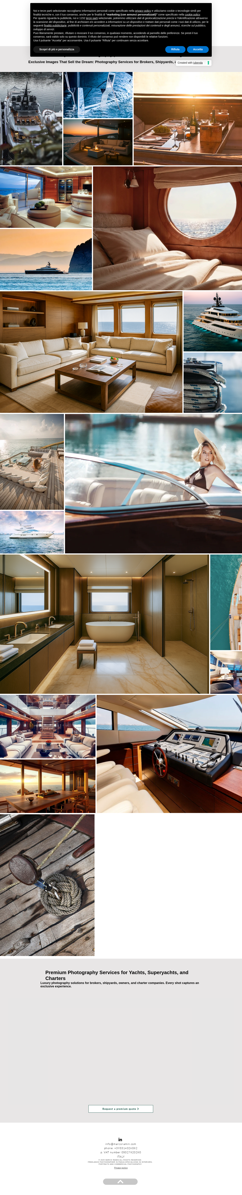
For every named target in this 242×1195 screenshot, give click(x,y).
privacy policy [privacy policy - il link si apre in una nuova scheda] (143, 10)
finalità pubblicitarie (55, 25)
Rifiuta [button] (175, 49)
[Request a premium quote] (120, 1109)
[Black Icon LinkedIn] (120, 1139)
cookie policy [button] (192, 14)
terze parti (92, 18)
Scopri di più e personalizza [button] (56, 49)
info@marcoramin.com (120, 1143)
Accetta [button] (198, 49)
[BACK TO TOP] (120, 1182)
